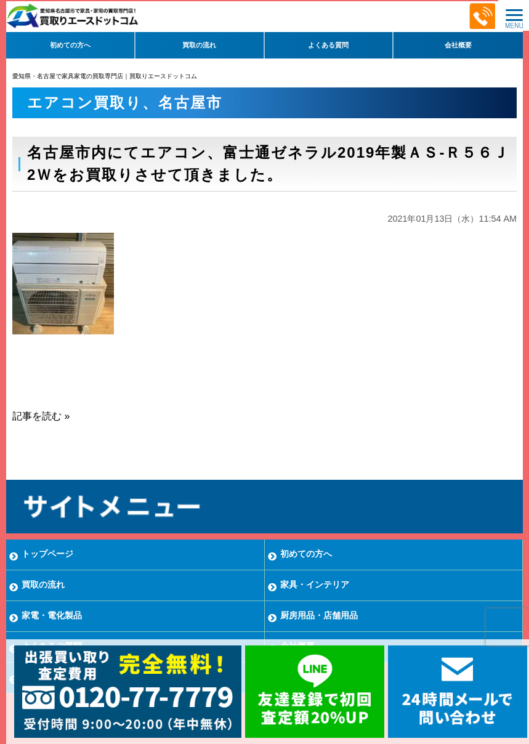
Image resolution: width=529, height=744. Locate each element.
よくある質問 (328, 45)
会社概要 (458, 45)
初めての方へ (70, 45)
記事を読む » (41, 416)
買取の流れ (199, 45)
